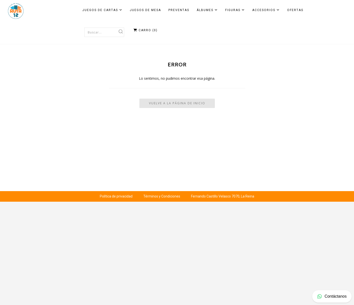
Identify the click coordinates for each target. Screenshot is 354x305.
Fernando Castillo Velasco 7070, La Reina (222, 196)
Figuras (235, 10)
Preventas (178, 10)
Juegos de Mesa (145, 10)
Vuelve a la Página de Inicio (177, 103)
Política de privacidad (116, 196)
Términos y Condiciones (161, 196)
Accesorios (266, 10)
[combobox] (104, 32)
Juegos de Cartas (102, 10)
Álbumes (207, 10)
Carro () (145, 30)
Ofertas (295, 10)
